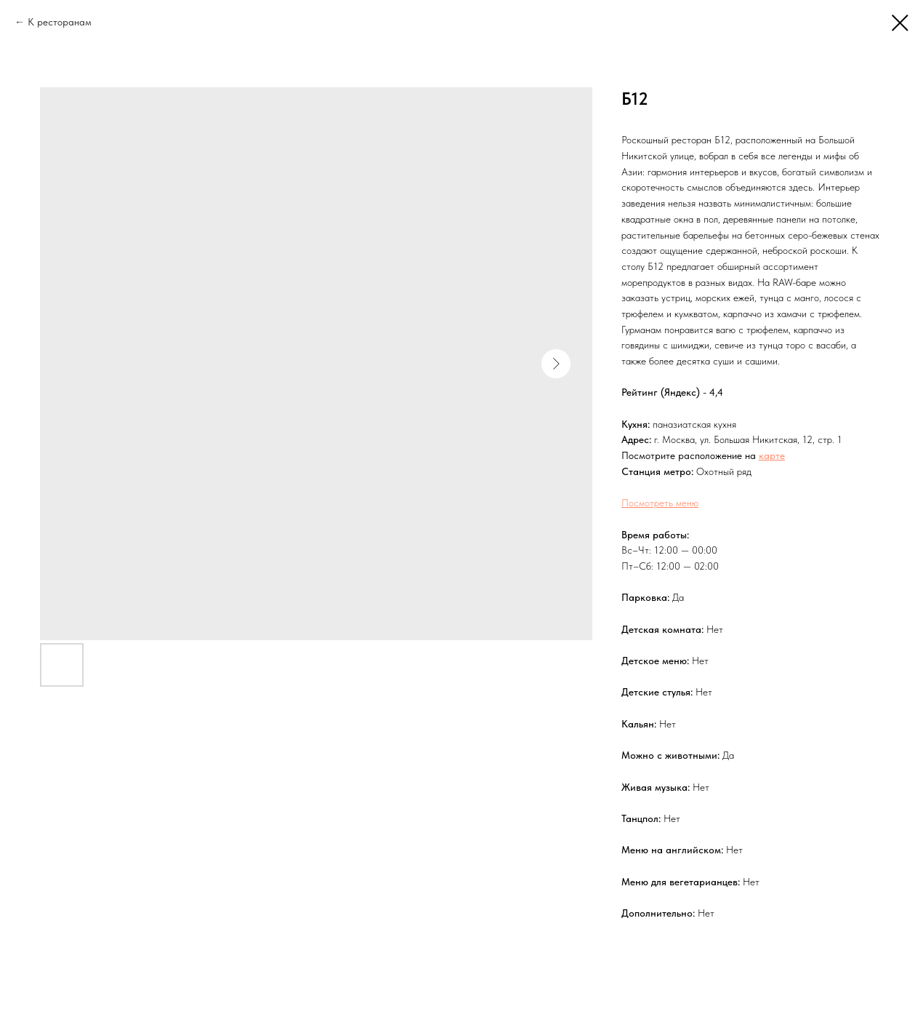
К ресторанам (60, 22)
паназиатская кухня (694, 424)
